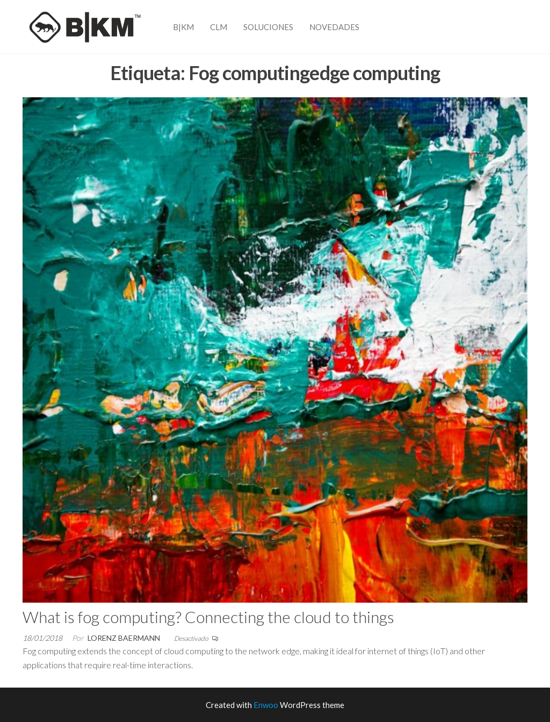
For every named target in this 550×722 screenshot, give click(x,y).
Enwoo (266, 705)
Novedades (334, 27)
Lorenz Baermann (124, 637)
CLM (218, 27)
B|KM (183, 27)
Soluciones (268, 27)
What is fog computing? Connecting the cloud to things (208, 616)
